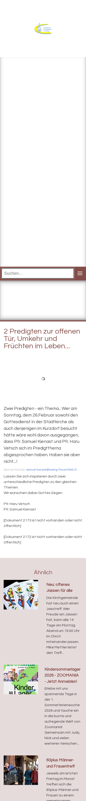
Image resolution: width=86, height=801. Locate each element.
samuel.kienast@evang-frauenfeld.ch (51, 469)
